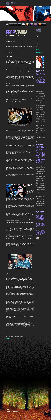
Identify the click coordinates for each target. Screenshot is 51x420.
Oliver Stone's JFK (39, 88)
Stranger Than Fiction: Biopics (39, 52)
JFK (36, 39)
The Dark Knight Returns (38, 48)
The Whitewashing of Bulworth (39, 53)
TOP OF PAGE (7, 338)
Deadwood (37, 40)
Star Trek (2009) (37, 49)
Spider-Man (37, 51)
